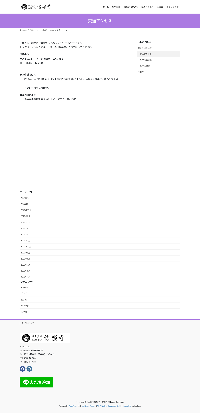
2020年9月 (25, 252)
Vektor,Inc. (127, 406)
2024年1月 (25, 197)
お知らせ (25, 287)
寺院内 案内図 (146, 60)
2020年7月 (25, 264)
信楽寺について (145, 47)
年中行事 (25, 305)
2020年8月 (25, 258)
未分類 (24, 311)
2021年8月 (25, 216)
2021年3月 (25, 234)
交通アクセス (146, 54)
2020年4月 (25, 276)
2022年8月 (25, 204)
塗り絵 (24, 299)
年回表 (141, 72)
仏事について (144, 42)
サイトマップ (28, 323)
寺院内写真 (145, 66)
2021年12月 (26, 210)
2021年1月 (25, 240)
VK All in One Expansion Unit (108, 406)
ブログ (24, 293)
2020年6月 (25, 270)
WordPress (73, 406)
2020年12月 (26, 246)
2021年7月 (25, 222)
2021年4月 (25, 228)
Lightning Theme (88, 406)
